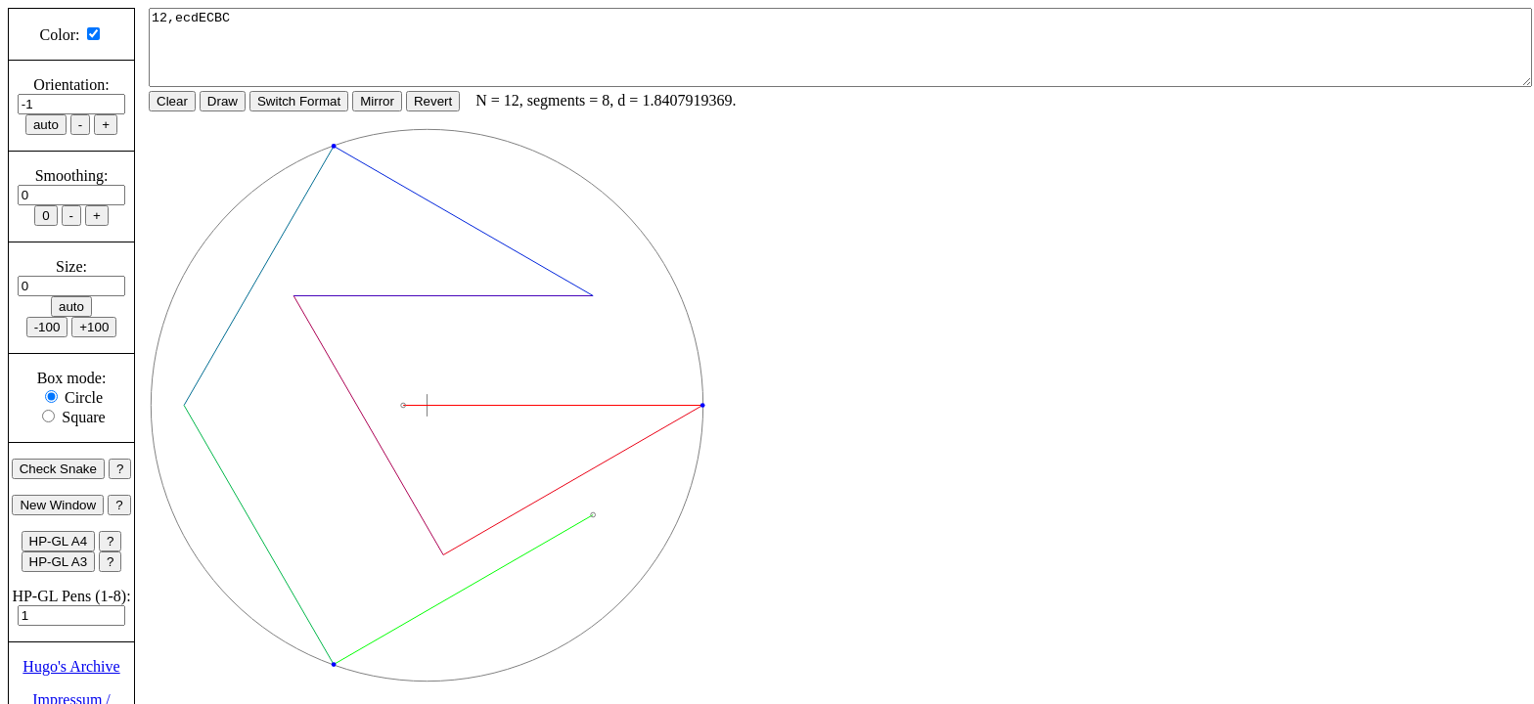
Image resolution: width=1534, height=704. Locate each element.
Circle (84, 397)
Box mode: (72, 378)
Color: (60, 34)
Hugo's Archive (71, 666)
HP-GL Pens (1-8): (71, 596)
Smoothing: (72, 175)
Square (83, 417)
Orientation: (71, 84)
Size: (71, 266)
